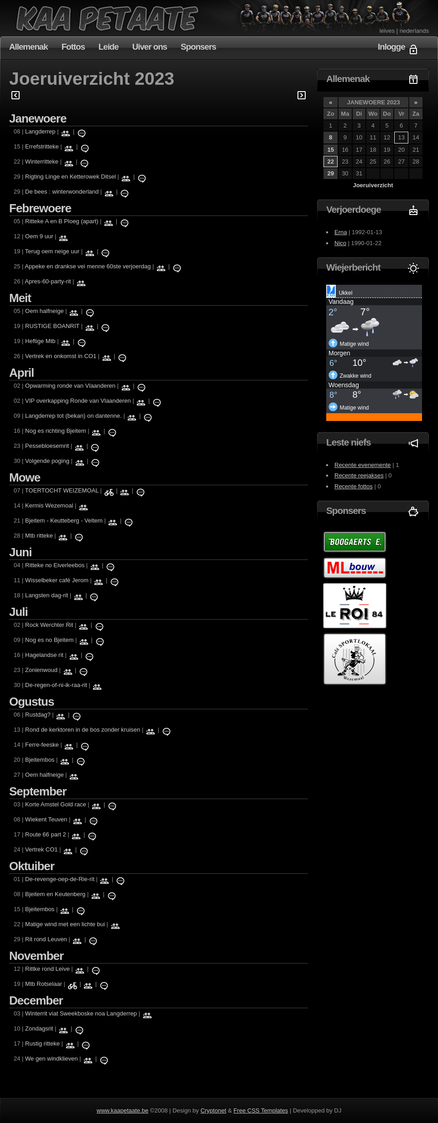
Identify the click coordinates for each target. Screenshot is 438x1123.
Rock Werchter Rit (49, 624)
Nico (340, 243)
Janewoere (37, 118)
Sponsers (198, 46)
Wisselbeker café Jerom (57, 580)
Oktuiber (31, 866)
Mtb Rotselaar (44, 983)
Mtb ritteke (39, 535)
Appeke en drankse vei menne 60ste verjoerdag (88, 266)
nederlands (414, 30)
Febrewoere (40, 208)
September (37, 791)
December (36, 1000)
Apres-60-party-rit (48, 281)
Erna (340, 232)
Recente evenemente (362, 465)
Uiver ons (149, 46)
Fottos (73, 46)
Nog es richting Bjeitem (55, 430)
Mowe (24, 477)
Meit (20, 298)
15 (330, 149)
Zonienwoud (41, 670)
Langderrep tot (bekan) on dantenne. (73, 415)
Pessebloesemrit (47, 445)
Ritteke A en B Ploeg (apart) (61, 221)
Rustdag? (38, 714)
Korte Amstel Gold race (55, 804)
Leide (109, 46)
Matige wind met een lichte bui (65, 924)
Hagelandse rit (44, 654)
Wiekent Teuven (47, 819)
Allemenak (28, 46)
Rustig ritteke (42, 1043)
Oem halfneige (44, 311)
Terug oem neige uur (52, 251)
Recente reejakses (359, 475)
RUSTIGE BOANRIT (52, 326)
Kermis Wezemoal (49, 505)
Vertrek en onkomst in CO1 (60, 356)
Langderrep (41, 131)
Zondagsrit (39, 1028)
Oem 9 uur (39, 236)
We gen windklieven (51, 1058)
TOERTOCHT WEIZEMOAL (62, 490)
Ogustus (31, 701)
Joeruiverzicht (373, 185)
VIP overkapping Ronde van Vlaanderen (78, 400)
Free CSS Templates (261, 1110)
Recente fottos (353, 486)
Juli (18, 612)
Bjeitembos (39, 759)
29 (330, 173)
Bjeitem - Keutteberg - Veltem (64, 520)
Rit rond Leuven (46, 939)
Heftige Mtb (40, 341)
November (36, 956)
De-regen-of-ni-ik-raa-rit (56, 685)
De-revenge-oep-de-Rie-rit (59, 879)
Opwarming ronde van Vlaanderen (70, 385)
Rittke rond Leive (47, 968)
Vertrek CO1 (41, 849)
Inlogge (391, 46)
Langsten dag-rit (46, 595)
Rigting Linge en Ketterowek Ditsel (70, 176)
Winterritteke (41, 161)
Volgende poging (48, 460)
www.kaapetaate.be (122, 1110)
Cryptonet (213, 1110)
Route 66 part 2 (45, 834)
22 (330, 161)
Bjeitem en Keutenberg (55, 894)
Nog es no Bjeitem (49, 639)
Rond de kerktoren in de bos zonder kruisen (82, 729)
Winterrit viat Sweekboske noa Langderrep (81, 1013)
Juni (20, 552)
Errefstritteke (42, 146)
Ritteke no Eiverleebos (54, 565)
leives (387, 30)
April (21, 372)
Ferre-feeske (42, 744)
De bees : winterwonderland (62, 191)
